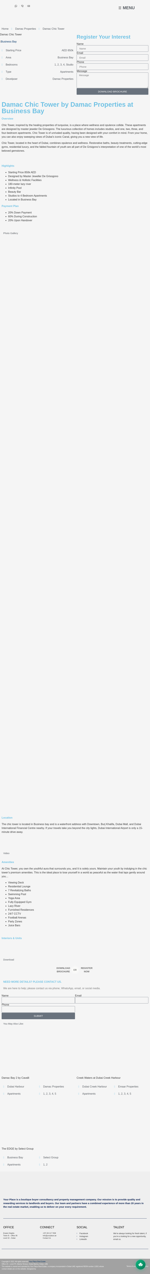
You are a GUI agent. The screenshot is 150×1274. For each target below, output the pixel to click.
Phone (80, 62)
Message (82, 71)
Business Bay (9, 41)
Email (80, 53)
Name (80, 44)
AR (37, 1269)
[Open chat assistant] (140, 1264)
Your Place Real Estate (37, 1261)
